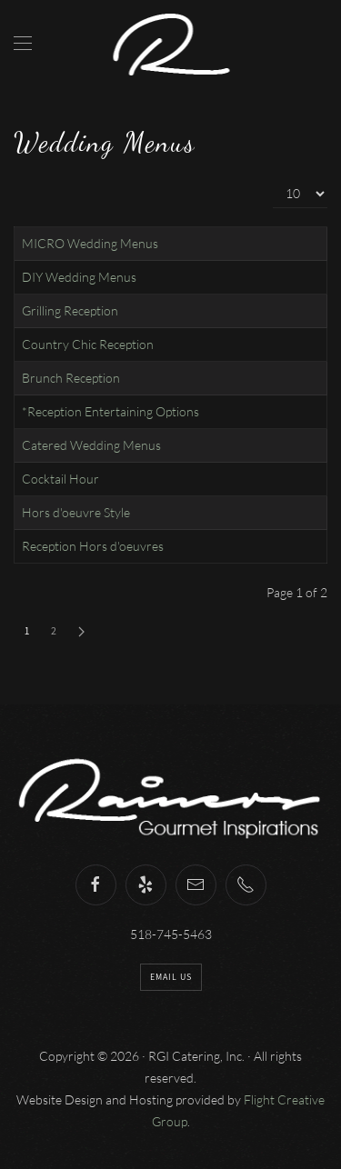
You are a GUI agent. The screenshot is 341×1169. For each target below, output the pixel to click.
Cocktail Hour (60, 478)
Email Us (171, 977)
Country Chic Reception (88, 344)
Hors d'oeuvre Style (76, 512)
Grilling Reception (70, 310)
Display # (273, 179)
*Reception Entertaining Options (110, 411)
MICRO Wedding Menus (90, 243)
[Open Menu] (23, 43)
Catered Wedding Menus (91, 445)
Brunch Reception (71, 377)
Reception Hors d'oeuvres (93, 546)
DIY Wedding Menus (79, 277)
